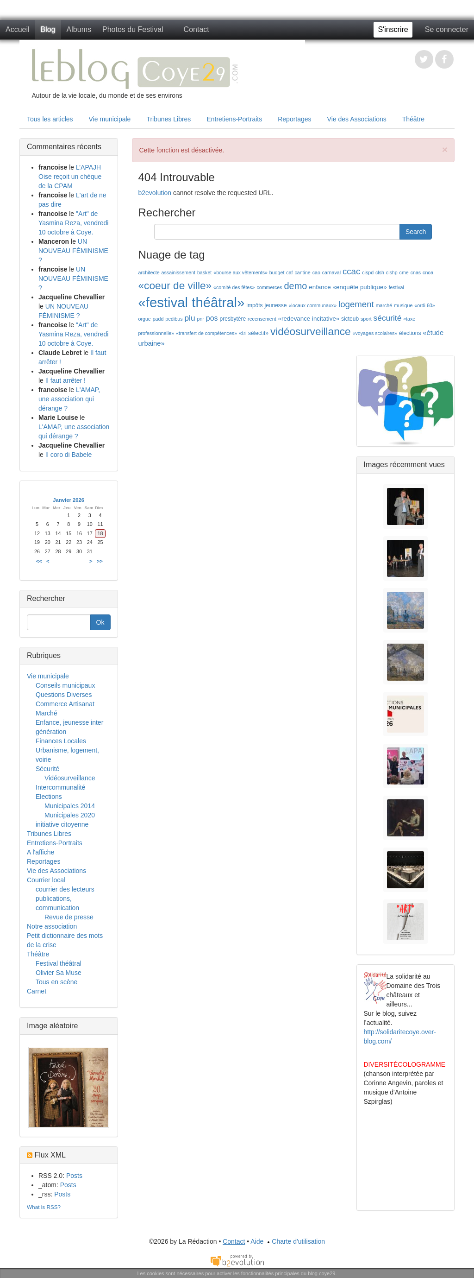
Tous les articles (50, 119)
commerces (269, 287)
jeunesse (276, 305)
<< (39, 561)
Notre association (52, 926)
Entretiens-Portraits (234, 119)
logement (356, 304)
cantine (302, 272)
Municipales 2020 (69, 815)
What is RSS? (44, 1207)
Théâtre (413, 119)
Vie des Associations (357, 119)
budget (277, 272)
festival (396, 287)
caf (289, 272)
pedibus (173, 319)
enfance (320, 287)
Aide (256, 1241)
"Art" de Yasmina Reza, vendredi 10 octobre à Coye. (73, 223)
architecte (149, 272)
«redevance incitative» (309, 318)
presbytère (232, 319)
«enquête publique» (360, 287)
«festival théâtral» (191, 302)
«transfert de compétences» (206, 333)
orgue (144, 319)
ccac (351, 271)
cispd (368, 272)
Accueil (18, 29)
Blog (48, 29)
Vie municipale (110, 119)
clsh (379, 272)
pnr (200, 319)
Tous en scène (56, 982)
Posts (74, 1175)
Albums (79, 29)
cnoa (428, 272)
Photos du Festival (132, 29)
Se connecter (446, 29)
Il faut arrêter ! (65, 380)
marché (384, 305)
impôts (254, 305)
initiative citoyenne (62, 824)
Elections (49, 796)
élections (410, 333)
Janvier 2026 (68, 500)
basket (204, 272)
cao (316, 272)
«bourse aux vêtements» (240, 272)
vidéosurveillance (310, 331)
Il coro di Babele (68, 454)
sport (366, 319)
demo (295, 286)
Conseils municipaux (65, 685)
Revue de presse (69, 917)
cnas (416, 272)
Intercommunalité (60, 787)
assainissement (178, 272)
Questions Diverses (64, 694)
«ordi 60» (424, 305)
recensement (262, 319)
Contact (196, 29)
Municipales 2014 (69, 806)
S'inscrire (393, 29)
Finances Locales (61, 741)
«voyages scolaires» (375, 333)
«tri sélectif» (253, 333)
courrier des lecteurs (65, 889)
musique (403, 305)
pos (212, 318)
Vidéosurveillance (69, 778)
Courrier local (46, 880)
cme (404, 272)
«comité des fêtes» (234, 287)
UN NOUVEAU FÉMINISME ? (73, 251)
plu (189, 318)
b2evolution (155, 192)
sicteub (350, 319)
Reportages (294, 119)
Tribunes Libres (168, 119)
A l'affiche (40, 852)
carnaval (331, 272)
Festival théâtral (58, 963)
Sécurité (47, 768)
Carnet (36, 991)
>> (100, 561)
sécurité (388, 318)
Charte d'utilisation (295, 1241)
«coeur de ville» (175, 285)
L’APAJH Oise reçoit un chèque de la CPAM (69, 177)
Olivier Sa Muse (58, 972)
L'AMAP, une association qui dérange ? (69, 399)
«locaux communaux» (312, 305)
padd (158, 319)
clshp (392, 272)
